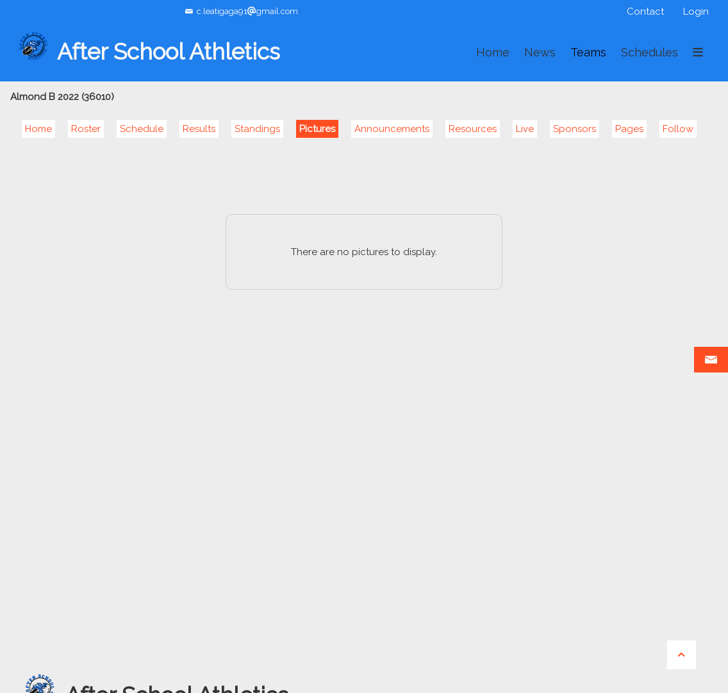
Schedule (141, 129)
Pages (629, 129)
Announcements (391, 129)
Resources (473, 129)
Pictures (317, 129)
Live (525, 129)
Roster (86, 129)
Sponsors (574, 129)
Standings (257, 129)
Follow (678, 129)
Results (199, 129)
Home (38, 129)
